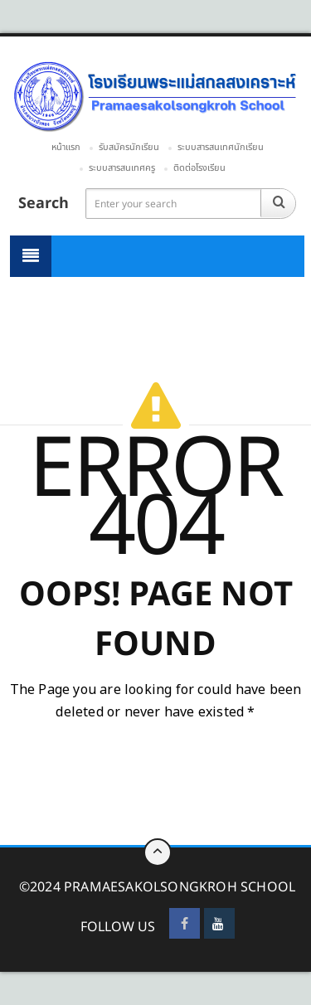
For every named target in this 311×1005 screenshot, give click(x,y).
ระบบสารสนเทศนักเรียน (220, 147)
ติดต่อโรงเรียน (199, 168)
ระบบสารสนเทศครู (122, 168)
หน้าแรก (65, 147)
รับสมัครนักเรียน (129, 147)
